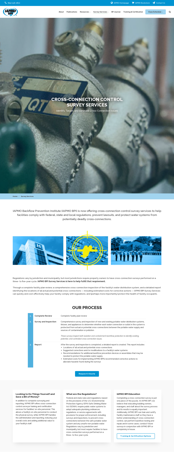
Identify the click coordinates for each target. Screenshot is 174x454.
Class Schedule (155, 12)
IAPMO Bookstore (141, 3)
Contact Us (159, 3)
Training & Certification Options (135, 436)
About (61, 12)
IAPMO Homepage (120, 3)
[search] (170, 12)
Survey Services (101, 12)
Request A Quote (87, 374)
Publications (72, 12)
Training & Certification (133, 12)
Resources (85, 12)
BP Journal (115, 12)
